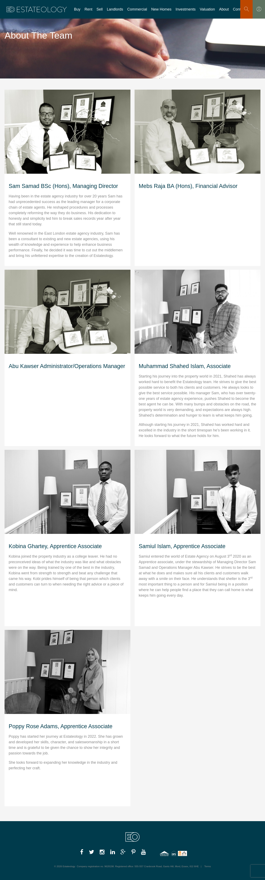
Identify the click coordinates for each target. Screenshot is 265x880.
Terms (207, 866)
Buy (77, 9)
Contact (239, 9)
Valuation (207, 9)
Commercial (137, 9)
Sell (100, 9)
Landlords (115, 9)
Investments (186, 9)
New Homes (161, 9)
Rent (88, 9)
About (224, 9)
